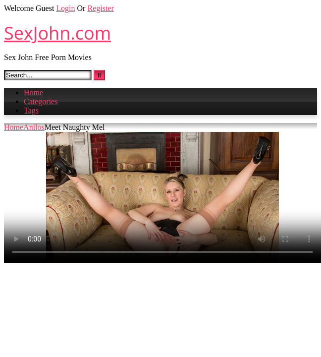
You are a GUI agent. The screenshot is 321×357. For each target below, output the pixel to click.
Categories (40, 101)
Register (100, 8)
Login (65, 8)
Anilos (34, 127)
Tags (31, 110)
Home (33, 92)
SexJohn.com (57, 33)
